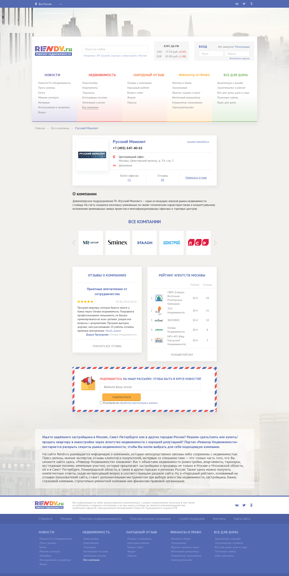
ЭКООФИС (175, 320)
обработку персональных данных (138, 394)
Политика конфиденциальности (101, 510)
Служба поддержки (192, 510)
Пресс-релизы (46, 87)
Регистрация (242, 46)
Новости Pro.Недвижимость (54, 83)
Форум (131, 97)
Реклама (66, 510)
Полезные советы (227, 97)
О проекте (45, 510)
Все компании (90, 107)
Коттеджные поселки (94, 97)
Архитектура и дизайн (230, 83)
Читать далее (113, 330)
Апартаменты (90, 87)
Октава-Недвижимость (123, 334)
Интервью (44, 102)
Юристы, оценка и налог (186, 92)
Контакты (219, 510)
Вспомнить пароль (240, 58)
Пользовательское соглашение (150, 510)
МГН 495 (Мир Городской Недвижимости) (178, 340)
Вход (203, 46)
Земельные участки (93, 102)
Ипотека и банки (182, 83)
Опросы (132, 102)
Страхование (179, 87)
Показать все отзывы (107, 346)
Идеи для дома (226, 102)
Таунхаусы (88, 92)
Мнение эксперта (48, 97)
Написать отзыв (196, 177)
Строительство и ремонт (231, 87)
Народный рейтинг (138, 87)
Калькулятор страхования (187, 102)
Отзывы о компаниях (139, 83)
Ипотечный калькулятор (186, 97)
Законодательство (183, 107)
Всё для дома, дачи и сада (233, 92)
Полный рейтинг (182, 354)
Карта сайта (242, 510)
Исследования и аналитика (54, 107)
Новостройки (89, 83)
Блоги (41, 92)
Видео (42, 112)
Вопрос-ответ (135, 92)
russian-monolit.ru (198, 142)
